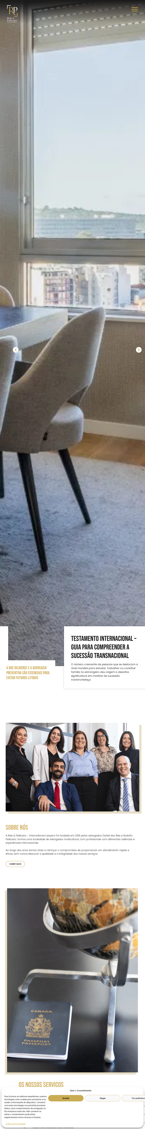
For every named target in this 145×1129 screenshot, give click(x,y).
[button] (17, 349)
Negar (103, 1098)
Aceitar (65, 1098)
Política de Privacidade (15, 1124)
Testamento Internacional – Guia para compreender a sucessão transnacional (103, 647)
